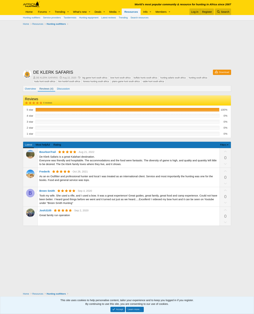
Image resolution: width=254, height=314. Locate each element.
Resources (131, 11)
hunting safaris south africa (173, 78)
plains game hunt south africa (126, 81)
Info (145, 11)
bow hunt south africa (120, 78)
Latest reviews (108, 17)
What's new (80, 11)
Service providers (52, 17)
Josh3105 (45, 210)
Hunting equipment (88, 17)
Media (112, 11)
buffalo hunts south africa (145, 78)
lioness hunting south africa (96, 81)
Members (161, 11)
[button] (49, 11)
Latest (28, 144)
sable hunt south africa (153, 81)
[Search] (223, 11)
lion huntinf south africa (69, 81)
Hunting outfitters (31, 17)
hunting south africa (198, 78)
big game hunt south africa (94, 78)
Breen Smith (47, 190)
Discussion (63, 88)
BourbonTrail (47, 151)
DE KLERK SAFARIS (47, 77)
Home (29, 11)
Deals (98, 11)
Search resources (140, 17)
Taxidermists (70, 17)
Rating (57, 144)
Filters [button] (223, 144)
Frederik (44, 171)
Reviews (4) (46, 88)
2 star (30, 127)
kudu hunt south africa (44, 81)
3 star (30, 121)
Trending (60, 11)
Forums (42, 11)
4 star (30, 115)
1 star (30, 133)
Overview (30, 88)
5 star (30, 109)
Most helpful (43, 144)
